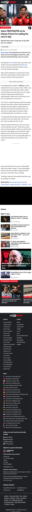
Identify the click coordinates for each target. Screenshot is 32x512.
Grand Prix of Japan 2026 (11, 381)
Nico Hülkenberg (7, 364)
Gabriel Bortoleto (7, 362)
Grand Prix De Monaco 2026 (11, 392)
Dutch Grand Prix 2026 (10, 405)
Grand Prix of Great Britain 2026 (13, 398)
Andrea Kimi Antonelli (9, 344)
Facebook (12, 498)
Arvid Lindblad (7, 360)
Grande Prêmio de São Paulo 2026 (13, 421)
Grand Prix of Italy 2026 (10, 407)
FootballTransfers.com (9, 488)
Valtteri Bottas (7, 366)
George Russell (7, 346)
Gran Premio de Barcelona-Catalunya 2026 (15, 394)
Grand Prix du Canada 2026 (11, 390)
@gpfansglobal (8, 439)
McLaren (24, 65)
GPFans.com (6, 490)
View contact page (7, 480)
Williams (19, 344)
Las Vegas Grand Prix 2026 (11, 423)
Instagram (23, 498)
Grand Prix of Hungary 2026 (11, 403)
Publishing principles (17, 500)
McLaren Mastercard (22, 335)
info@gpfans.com (8, 466)
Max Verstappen (7, 337)
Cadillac (19, 329)
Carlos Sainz (5, 52)
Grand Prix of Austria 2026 (11, 396)
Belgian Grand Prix (5, 27)
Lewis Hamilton (7, 322)
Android (6, 500)
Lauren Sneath (4, 46)
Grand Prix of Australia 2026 (12, 376)
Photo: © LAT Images (6, 24)
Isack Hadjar (6, 335)
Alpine (18, 322)
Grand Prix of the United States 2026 (14, 416)
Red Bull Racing (21, 342)
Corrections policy (9, 502)
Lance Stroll (6, 355)
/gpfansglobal (7, 437)
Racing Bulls (20, 340)
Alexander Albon (7, 340)
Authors (6, 496)
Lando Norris (6, 326)
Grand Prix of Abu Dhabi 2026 (12, 427)
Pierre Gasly (6, 333)
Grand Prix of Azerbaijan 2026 (12, 412)
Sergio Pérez (6, 369)
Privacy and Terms (14, 496)
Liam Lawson (6, 357)
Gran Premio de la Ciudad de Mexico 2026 (15, 418)
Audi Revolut (20, 326)
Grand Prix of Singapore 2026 (12, 414)
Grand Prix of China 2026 (11, 378)
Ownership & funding (20, 502)
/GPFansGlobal (8, 444)
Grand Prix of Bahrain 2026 (11, 383)
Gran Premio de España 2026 (12, 409)
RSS (21, 496)
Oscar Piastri (6, 329)
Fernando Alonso (7, 353)
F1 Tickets (6, 504)
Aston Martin (20, 324)
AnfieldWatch (20, 490)
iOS (10, 500)
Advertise (6, 498)
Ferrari (11, 63)
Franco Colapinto (7, 331)
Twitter (18, 498)
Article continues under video (16, 81)
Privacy (12, 504)
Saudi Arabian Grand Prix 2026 (12, 385)
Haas (18, 333)
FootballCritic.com (22, 488)
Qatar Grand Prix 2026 (10, 425)
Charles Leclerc (7, 324)
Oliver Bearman (7, 349)
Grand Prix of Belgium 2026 (11, 401)
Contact (25, 496)
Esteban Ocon (7, 351)
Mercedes (19, 337)
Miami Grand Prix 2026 (10, 387)
